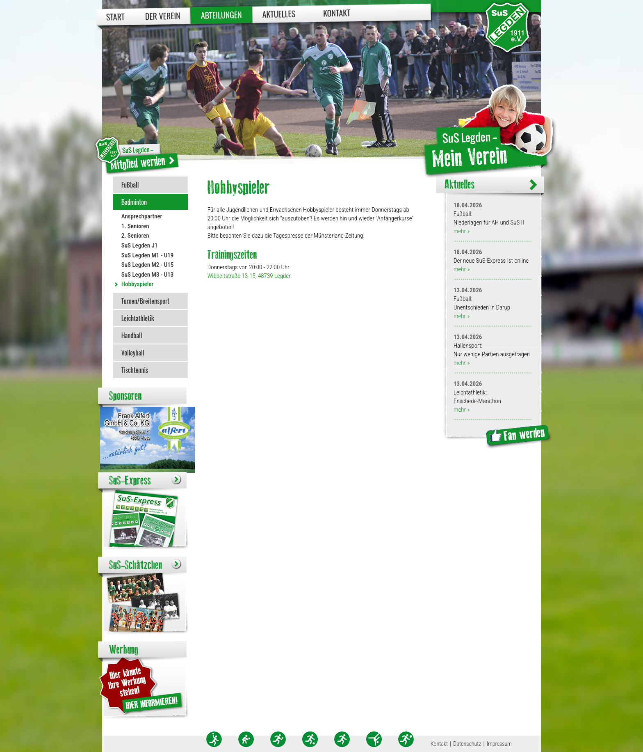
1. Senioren (135, 226)
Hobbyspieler (137, 284)
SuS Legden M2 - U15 (147, 264)
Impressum (499, 744)
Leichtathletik (137, 318)
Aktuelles (278, 13)
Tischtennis (134, 370)
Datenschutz (467, 744)
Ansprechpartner (141, 216)
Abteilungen (221, 14)
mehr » (462, 231)
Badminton (134, 202)
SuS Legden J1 (139, 245)
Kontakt (337, 12)
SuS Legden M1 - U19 (147, 255)
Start (115, 16)
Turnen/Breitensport (145, 301)
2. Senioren (135, 235)
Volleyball (132, 353)
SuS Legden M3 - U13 (147, 274)
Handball (131, 335)
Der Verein (162, 15)
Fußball (130, 185)
